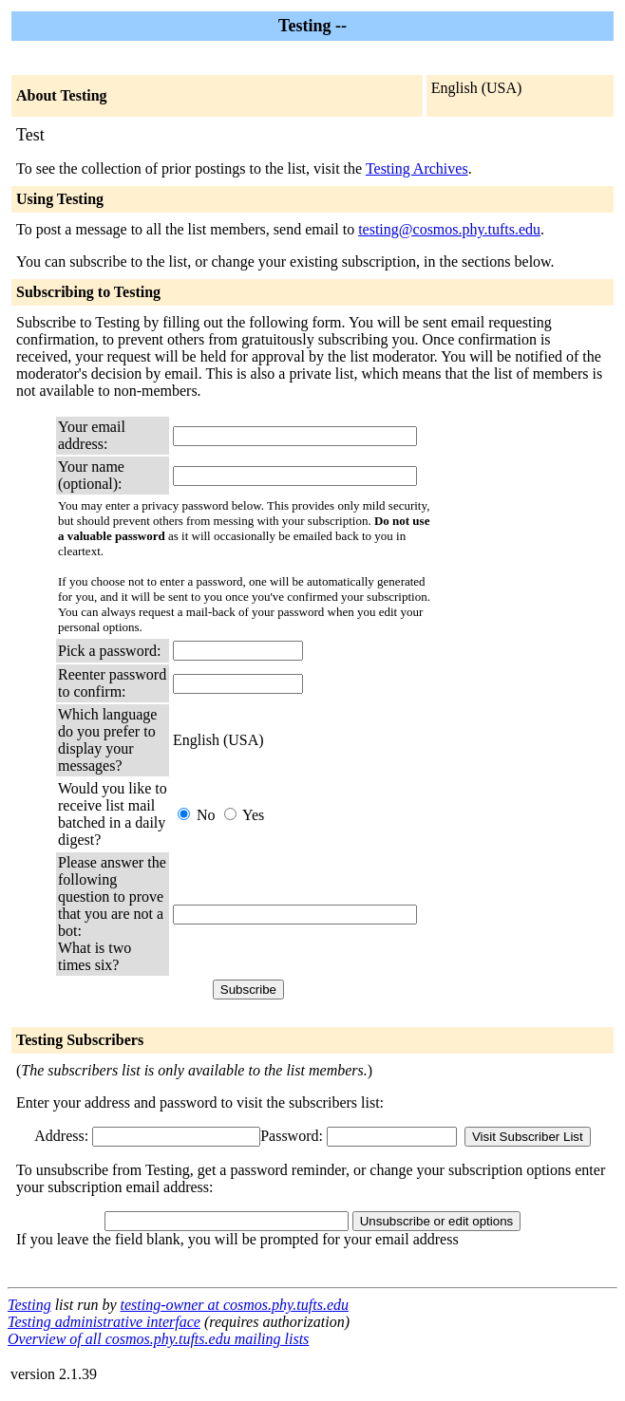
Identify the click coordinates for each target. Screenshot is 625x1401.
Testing (29, 1305)
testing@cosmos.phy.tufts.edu (449, 229)
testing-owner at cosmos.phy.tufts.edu (235, 1305)
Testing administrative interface (104, 1322)
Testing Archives (417, 168)
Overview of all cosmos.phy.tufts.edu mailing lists (158, 1339)
